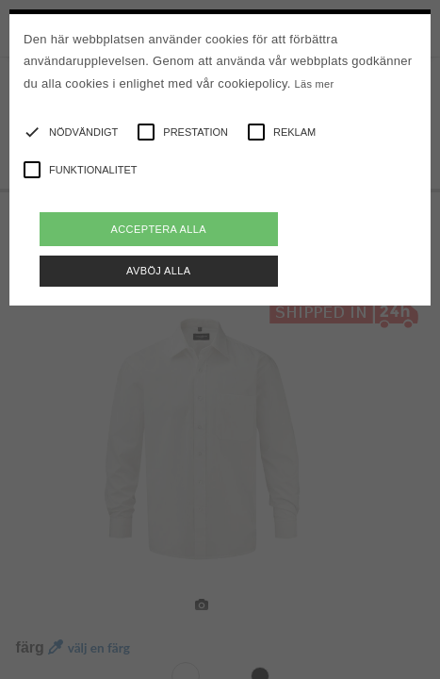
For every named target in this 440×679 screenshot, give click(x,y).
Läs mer (314, 84)
